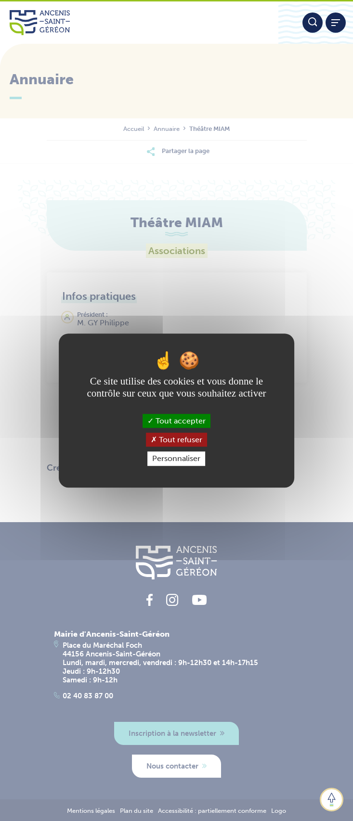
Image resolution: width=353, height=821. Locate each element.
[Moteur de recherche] (312, 23)
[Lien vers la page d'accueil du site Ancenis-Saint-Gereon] (139, 22)
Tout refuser (176, 439)
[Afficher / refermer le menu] (336, 23)
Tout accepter (176, 420)
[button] (331, 799)
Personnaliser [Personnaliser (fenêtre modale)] (176, 458)
